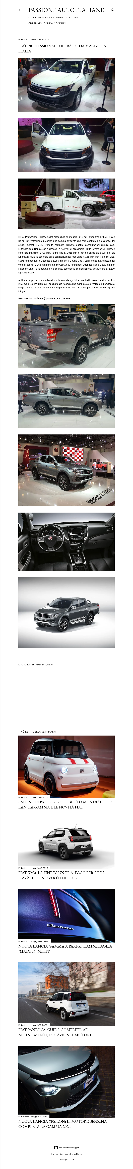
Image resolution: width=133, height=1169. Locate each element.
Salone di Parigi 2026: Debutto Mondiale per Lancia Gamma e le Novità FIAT (65, 804)
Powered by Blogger (66, 1148)
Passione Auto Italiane (66, 10)
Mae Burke (77, 1154)
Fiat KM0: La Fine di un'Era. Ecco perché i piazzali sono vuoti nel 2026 (61, 875)
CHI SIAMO (35, 23)
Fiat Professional (38, 664)
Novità (50, 664)
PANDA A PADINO (55, 23)
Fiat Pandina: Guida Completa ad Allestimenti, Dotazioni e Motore (55, 1032)
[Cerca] (113, 9)
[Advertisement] (66, 698)
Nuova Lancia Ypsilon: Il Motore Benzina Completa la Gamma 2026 (62, 1124)
